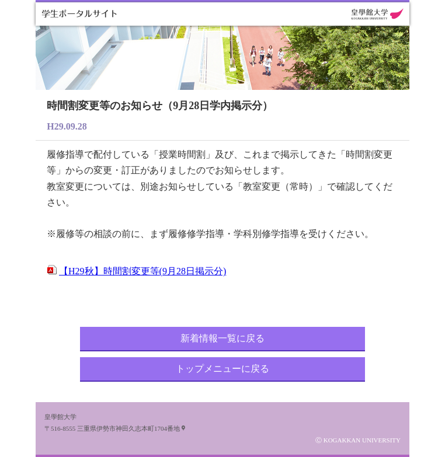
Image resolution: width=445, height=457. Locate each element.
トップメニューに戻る (222, 369)
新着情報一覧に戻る (222, 338)
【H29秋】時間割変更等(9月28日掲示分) (142, 271)
